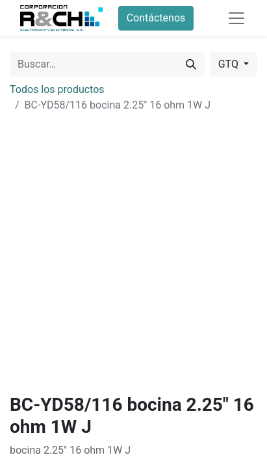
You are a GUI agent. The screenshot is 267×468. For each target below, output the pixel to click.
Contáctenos (156, 18)
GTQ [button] (229, 64)
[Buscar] (191, 64)
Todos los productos (57, 89)
